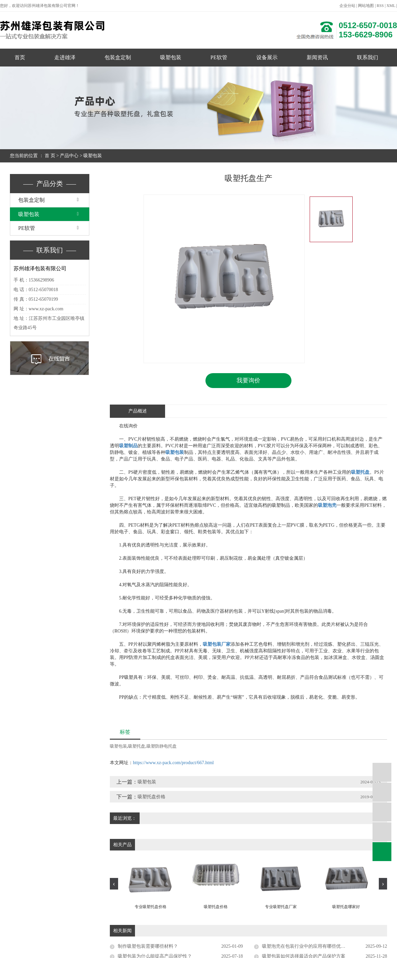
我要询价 (248, 380)
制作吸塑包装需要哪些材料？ (148, 946)
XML (390, 5)
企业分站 (347, 5)
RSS (380, 5)
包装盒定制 (118, 57)
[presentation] (114, 883)
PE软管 (218, 57)
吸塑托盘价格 (151, 796)
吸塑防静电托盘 (162, 746)
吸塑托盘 (136, 746)
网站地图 (366, 5)
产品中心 (69, 155)
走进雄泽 (64, 57)
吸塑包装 (170, 57)
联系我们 (367, 57)
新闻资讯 (317, 57)
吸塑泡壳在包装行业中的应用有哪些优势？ (306, 946)
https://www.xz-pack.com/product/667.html (173, 762)
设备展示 (267, 57)
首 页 (50, 155)
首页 (20, 57)
